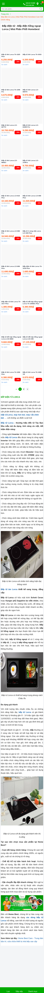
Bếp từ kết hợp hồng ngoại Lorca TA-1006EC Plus (32, 303)
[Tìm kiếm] (40, 9)
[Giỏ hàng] (41, 3)
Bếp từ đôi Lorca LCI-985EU (9, 161)
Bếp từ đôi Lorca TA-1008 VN (32, 373)
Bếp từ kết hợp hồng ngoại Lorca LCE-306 (32, 338)
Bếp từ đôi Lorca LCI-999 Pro (10, 232)
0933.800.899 (30, 5)
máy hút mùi (19, 415)
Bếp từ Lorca (7, 423)
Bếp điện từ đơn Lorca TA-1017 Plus (11, 303)
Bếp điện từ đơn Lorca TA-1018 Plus (32, 267)
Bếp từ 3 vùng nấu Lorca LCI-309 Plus (32, 232)
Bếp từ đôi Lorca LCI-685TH (31, 91)
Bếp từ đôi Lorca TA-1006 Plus (10, 373)
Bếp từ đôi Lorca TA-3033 (32, 54)
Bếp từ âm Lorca (9, 589)
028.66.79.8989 (30, 3)
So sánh (4, 64)
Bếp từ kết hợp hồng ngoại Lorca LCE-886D (11, 338)
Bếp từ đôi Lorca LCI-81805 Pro (31, 126)
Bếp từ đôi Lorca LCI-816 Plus (10, 197)
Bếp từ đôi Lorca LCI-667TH (9, 126)
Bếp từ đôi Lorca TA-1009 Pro (10, 91)
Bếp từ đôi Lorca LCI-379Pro (31, 161)
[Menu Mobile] (3, 3)
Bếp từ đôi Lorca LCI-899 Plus (10, 267)
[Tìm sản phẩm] (20, 9)
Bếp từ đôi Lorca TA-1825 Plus (10, 55)
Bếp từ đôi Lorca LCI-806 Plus (32, 197)
